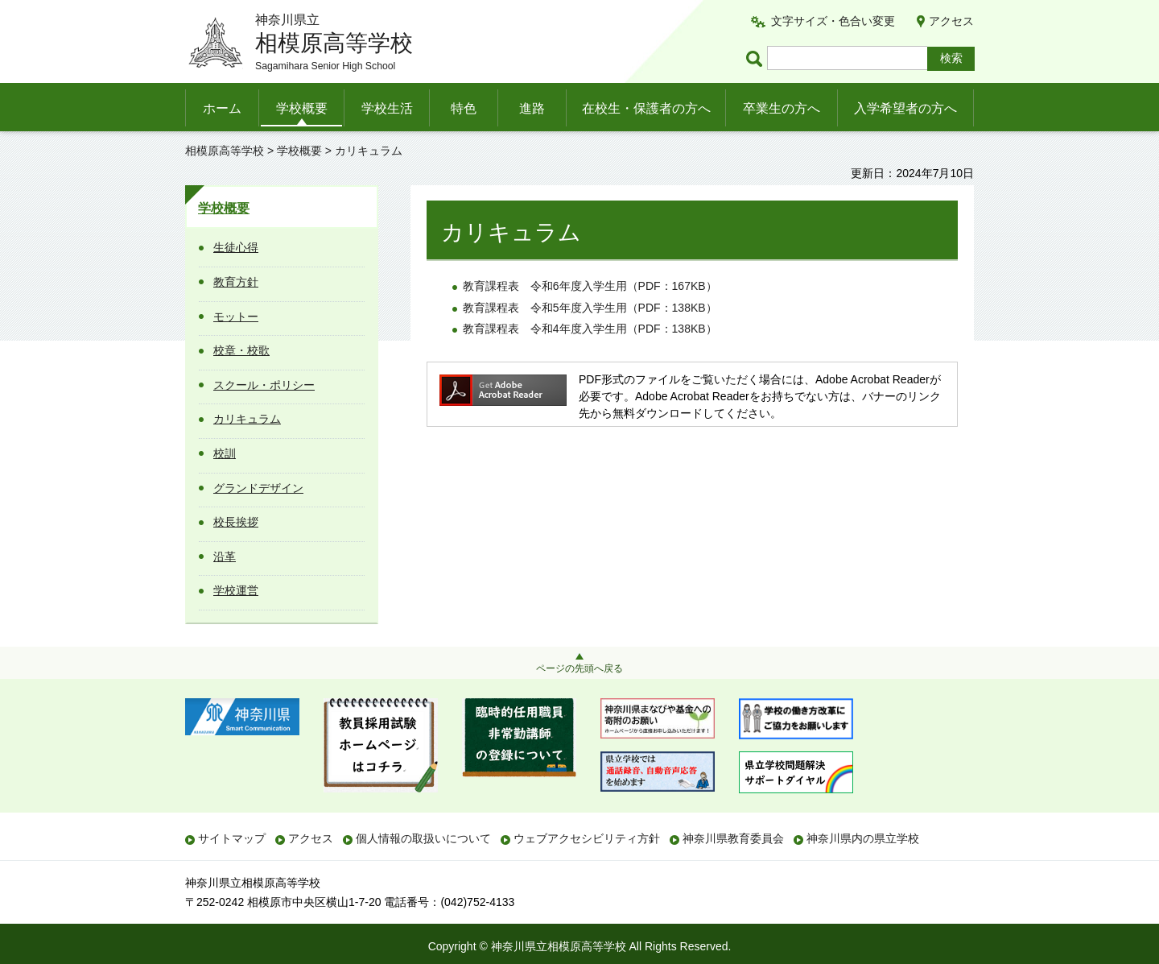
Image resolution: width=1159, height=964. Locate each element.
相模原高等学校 (224, 150)
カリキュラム (247, 418)
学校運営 (235, 590)
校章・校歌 (241, 350)
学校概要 (302, 108)
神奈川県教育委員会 (733, 838)
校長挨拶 (235, 521)
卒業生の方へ (781, 108)
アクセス (951, 20)
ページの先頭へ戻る (579, 668)
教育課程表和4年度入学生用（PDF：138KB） (590, 328)
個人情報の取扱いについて (423, 838)
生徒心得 (235, 247)
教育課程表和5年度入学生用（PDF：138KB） (590, 307)
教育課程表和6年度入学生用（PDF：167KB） (590, 285)
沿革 (224, 556)
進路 (532, 108)
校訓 (224, 453)
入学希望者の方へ (905, 108)
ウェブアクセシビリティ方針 (587, 838)
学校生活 (387, 108)
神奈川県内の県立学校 (862, 838)
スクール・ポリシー (264, 385)
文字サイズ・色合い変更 (833, 20)
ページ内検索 (756, 58)
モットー (235, 316)
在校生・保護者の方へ (646, 108)
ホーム (222, 108)
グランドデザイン (258, 488)
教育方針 (235, 281)
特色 (463, 108)
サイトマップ (232, 838)
